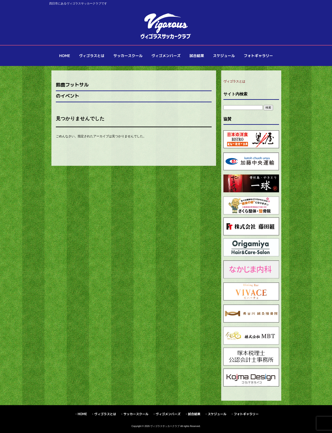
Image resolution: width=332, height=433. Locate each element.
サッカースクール (135, 414)
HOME (82, 414)
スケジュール (217, 414)
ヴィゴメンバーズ (168, 414)
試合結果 (194, 414)
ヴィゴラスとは (234, 81)
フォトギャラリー (246, 414)
